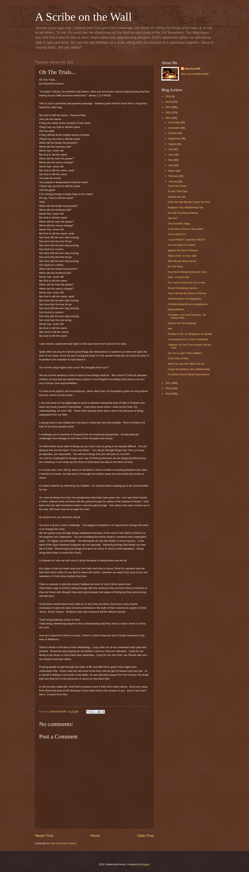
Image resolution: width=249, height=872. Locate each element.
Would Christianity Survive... (183, 288)
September (174, 138)
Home (95, 836)
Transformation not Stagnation (184, 298)
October (173, 133)
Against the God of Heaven (183, 250)
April (171, 165)
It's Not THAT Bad (178, 191)
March (172, 170)
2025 (168, 101)
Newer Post (44, 836)
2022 (168, 117)
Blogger (145, 864)
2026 (168, 96)
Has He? (172, 218)
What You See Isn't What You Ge (186, 363)
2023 (168, 112)
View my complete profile (195, 73)
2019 (168, 393)
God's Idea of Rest (178, 358)
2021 (168, 383)
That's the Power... (178, 185)
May (171, 159)
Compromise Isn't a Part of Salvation (188, 339)
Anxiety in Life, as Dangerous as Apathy (190, 333)
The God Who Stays (179, 223)
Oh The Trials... (176, 266)
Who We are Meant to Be (182, 261)
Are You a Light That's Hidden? (185, 353)
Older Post (145, 836)
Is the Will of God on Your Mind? (185, 229)
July (170, 149)
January (173, 181)
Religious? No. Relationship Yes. (186, 207)
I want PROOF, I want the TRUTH (186, 239)
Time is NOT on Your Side (182, 255)
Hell (170, 328)
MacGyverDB (192, 68)
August (172, 144)
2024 (168, 107)
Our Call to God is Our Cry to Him (186, 282)
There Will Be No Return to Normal (187, 293)
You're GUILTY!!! (177, 234)
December (174, 122)
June (171, 154)
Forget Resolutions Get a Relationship (189, 369)
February (173, 176)
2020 (168, 388)
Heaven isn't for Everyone (182, 323)
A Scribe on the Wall (83, 16)
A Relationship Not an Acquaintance (188, 304)
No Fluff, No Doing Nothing (183, 212)
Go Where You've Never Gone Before (188, 374)
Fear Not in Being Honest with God (187, 271)
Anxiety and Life (177, 196)
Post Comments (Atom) (63, 843)
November (174, 127)
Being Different (176, 309)
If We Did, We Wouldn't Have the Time (189, 202)
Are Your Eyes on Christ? (182, 244)
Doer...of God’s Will (178, 277)
